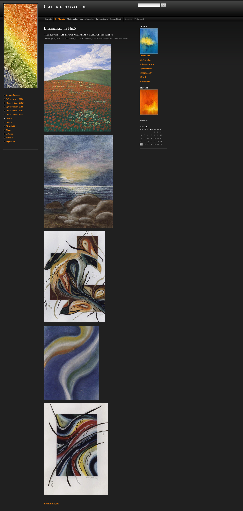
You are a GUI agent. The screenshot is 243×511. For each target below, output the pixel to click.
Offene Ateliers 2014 (14, 99)
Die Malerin (60, 19)
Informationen (102, 19)
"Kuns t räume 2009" (15, 114)
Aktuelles (128, 19)
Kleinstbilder (11, 126)
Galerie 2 (10, 122)
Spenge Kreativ (116, 19)
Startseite (48, 19)
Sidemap (9, 134)
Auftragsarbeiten (87, 19)
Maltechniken (72, 19)
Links (8, 130)
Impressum (10, 141)
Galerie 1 (10, 118)
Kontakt (9, 138)
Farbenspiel (139, 19)
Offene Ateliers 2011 (14, 107)
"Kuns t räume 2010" (15, 111)
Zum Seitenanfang (51, 504)
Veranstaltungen (13, 95)
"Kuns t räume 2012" (15, 103)
